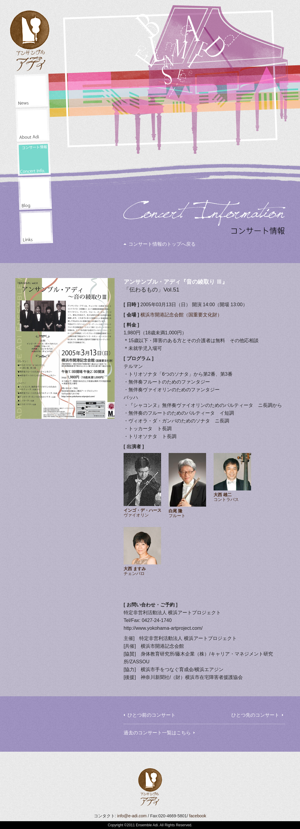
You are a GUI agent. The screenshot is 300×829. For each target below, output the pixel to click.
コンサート (34, 159)
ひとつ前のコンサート (152, 715)
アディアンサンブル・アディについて (33, 125)
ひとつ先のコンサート (255, 715)
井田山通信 (35, 193)
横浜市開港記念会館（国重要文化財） (181, 314)
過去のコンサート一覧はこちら (157, 732)
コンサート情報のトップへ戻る (162, 244)
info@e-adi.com (132, 815)
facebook (197, 815)
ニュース (31, 91)
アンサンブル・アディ (30, 38)
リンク (36, 227)
